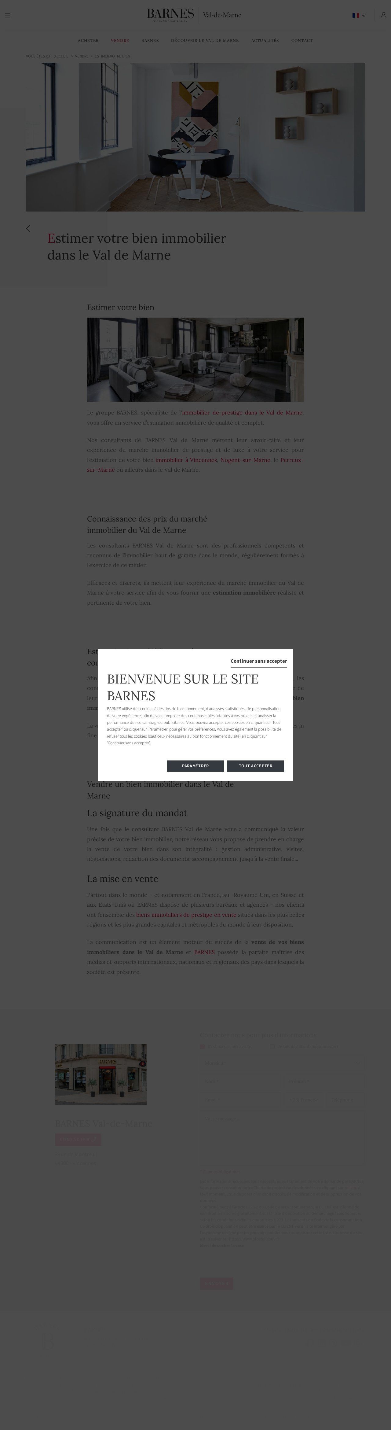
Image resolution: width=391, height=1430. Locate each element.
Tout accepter (255, 766)
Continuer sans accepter (259, 661)
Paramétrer (195, 766)
